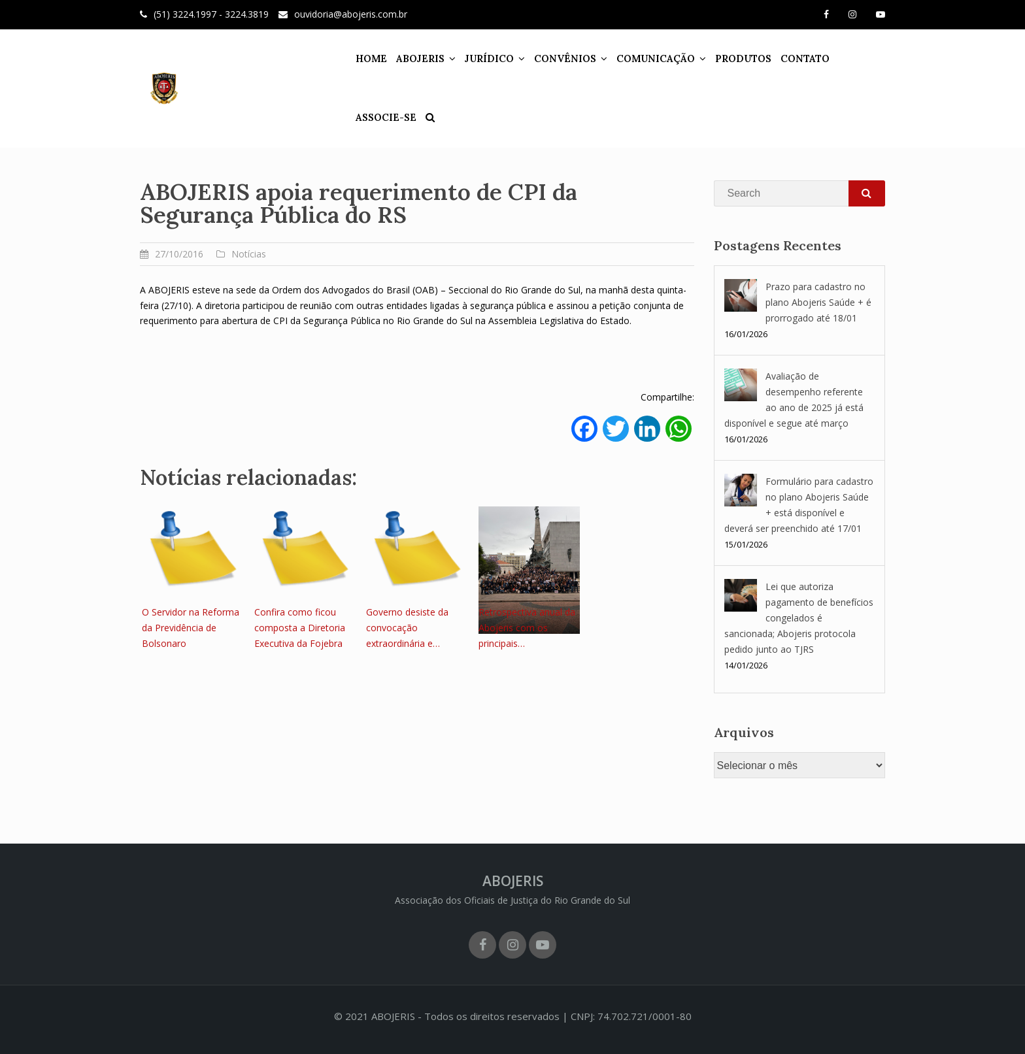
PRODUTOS (722, 58)
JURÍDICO (468, 58)
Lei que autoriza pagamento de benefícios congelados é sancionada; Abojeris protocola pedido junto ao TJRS (798, 617)
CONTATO (784, 58)
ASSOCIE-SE (848, 58)
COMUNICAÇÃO (635, 58)
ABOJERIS (399, 58)
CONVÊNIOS (544, 58)
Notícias (248, 254)
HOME (350, 58)
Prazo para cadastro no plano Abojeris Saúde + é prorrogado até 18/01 (818, 302)
